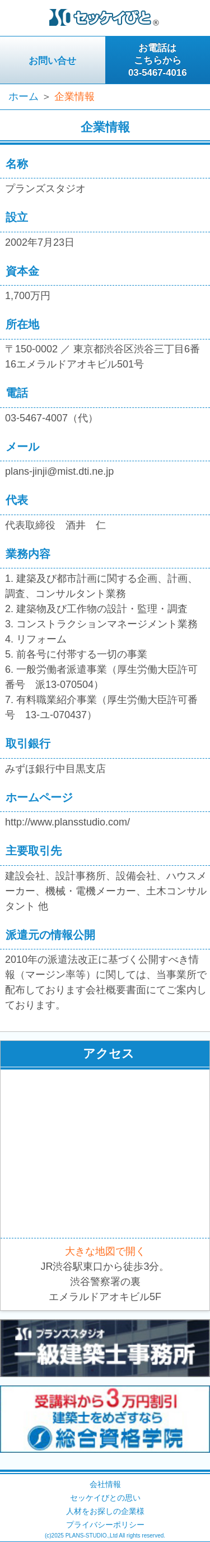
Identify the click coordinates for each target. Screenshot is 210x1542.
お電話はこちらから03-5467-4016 (157, 60)
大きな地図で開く (105, 1251)
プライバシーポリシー (105, 1524)
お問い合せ (52, 61)
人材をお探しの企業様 (105, 1511)
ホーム (23, 96)
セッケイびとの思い (105, 1497)
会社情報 (105, 1484)
